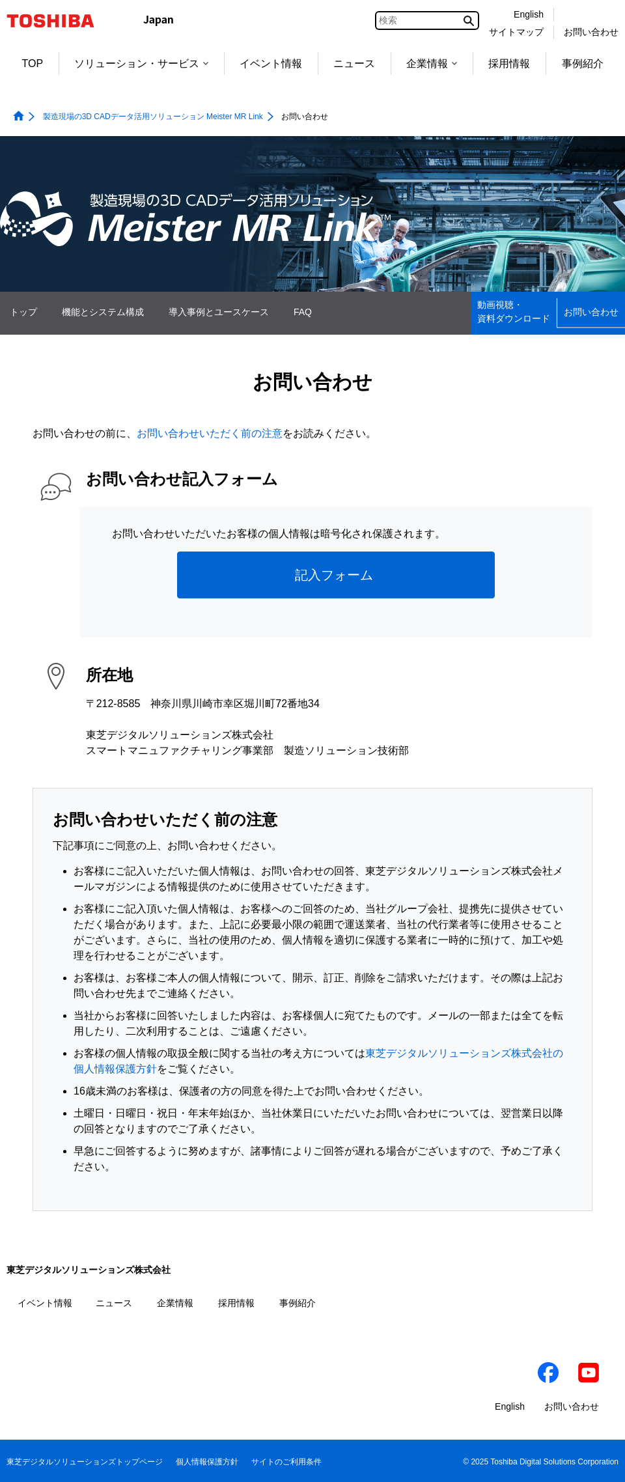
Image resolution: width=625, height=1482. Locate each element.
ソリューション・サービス (141, 63)
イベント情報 (271, 63)
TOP (33, 63)
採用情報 (509, 63)
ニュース (354, 63)
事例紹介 (583, 63)
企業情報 (431, 63)
